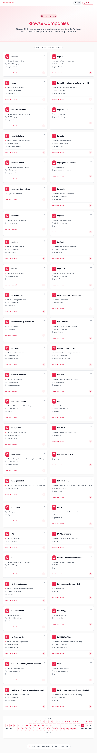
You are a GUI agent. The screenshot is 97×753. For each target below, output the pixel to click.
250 (66, 722)
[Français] (77, 3)
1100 (67, 729)
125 (47, 722)
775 (67, 725)
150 (51, 722)
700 (51, 725)
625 (39, 725)
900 (35, 729)
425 (7, 725)
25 (31, 722)
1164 (86, 729)
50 (35, 722)
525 (23, 725)
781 (91, 725)
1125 (71, 729)
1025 (54, 729)
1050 (58, 729)
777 (74, 725)
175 (55, 722)
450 (11, 725)
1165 (90, 729)
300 (74, 722)
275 (70, 722)
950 (43, 729)
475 (15, 725)
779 (82, 725)
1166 (47, 732)
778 (78, 725)
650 (43, 725)
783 (11, 729)
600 (35, 725)
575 (31, 725)
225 (63, 722)
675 (47, 725)
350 (82, 722)
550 (27, 725)
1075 (62, 729)
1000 (50, 729)
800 (19, 729)
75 (39, 722)
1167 (51, 732)
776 (70, 725)
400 (90, 722)
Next (48, 736)
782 (7, 729)
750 (59, 725)
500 (19, 725)
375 (86, 722)
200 (58, 722)
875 (31, 729)
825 (23, 729)
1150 (74, 729)
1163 (82, 729)
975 (47, 729)
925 (39, 729)
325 (78, 722)
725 (55, 725)
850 (27, 729)
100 (43, 722)
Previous (48, 718)
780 (86, 725)
